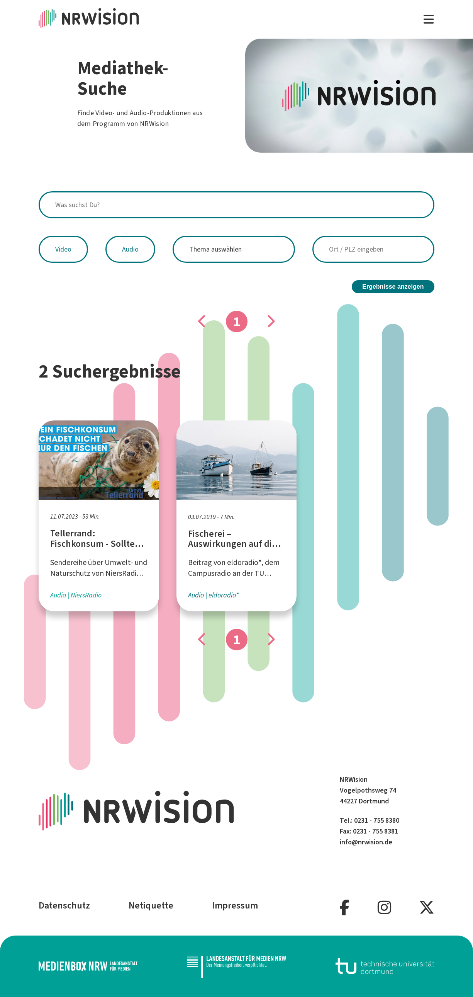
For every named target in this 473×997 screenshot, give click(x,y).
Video (63, 249)
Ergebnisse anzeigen (393, 286)
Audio (130, 249)
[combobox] (236, 204)
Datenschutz (64, 905)
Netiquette (151, 905)
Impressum (235, 905)
